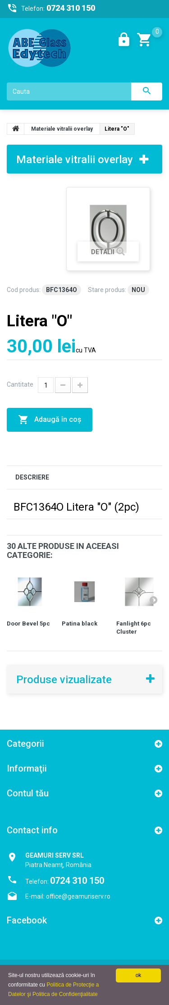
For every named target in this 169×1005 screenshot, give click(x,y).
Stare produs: (107, 289)
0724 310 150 (77, 880)
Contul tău (28, 793)
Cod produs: (24, 289)
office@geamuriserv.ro (78, 896)
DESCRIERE (32, 477)
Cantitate (20, 384)
